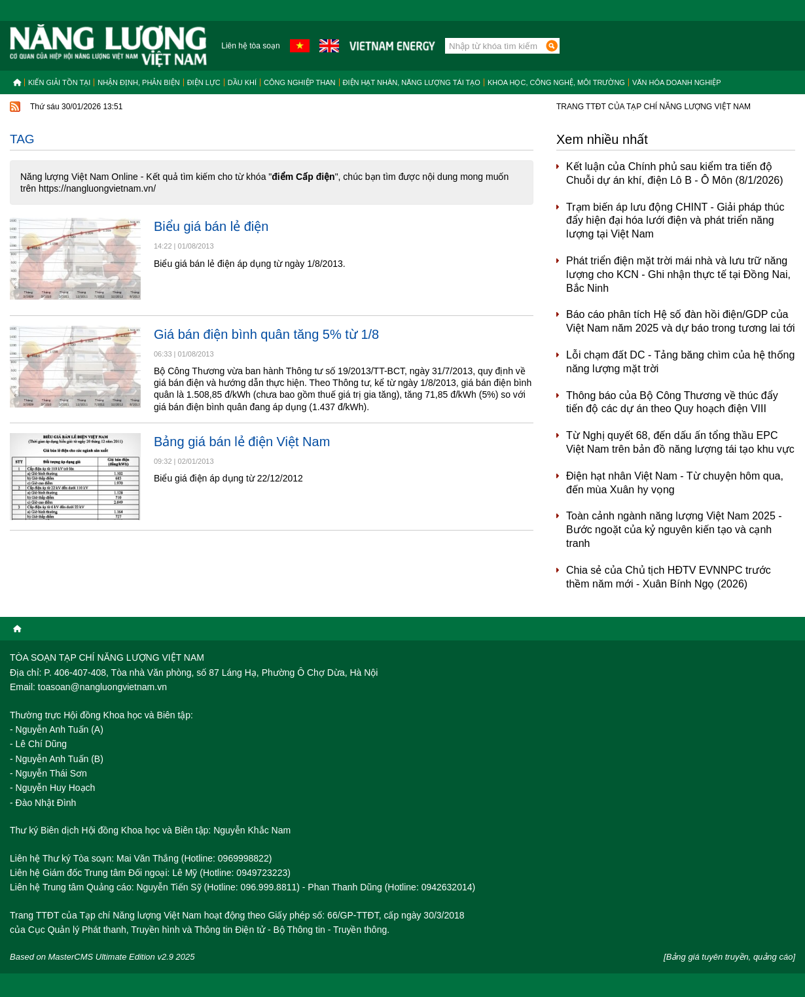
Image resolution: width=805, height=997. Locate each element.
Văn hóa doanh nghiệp (676, 82)
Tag (22, 139)
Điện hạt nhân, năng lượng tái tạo (411, 82)
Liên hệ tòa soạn (250, 45)
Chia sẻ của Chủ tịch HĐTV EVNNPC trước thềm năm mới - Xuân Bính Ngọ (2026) (668, 577)
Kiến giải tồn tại (59, 82)
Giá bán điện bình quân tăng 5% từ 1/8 (266, 334)
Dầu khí (242, 82)
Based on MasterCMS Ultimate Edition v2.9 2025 (102, 957)
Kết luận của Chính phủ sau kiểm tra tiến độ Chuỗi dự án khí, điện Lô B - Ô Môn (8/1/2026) (674, 173)
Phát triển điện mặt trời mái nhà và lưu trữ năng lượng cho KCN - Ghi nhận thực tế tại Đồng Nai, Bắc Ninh (678, 274)
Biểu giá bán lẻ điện (211, 226)
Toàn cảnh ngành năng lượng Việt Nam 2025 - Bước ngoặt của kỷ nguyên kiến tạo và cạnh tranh (674, 529)
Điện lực (204, 82)
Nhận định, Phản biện (138, 82)
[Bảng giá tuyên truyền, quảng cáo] (729, 957)
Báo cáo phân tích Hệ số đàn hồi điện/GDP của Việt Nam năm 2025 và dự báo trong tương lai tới (680, 321)
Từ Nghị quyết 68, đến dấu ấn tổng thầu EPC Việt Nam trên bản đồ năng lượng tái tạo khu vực (680, 442)
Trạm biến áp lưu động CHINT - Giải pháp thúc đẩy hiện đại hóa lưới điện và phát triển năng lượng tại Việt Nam (675, 220)
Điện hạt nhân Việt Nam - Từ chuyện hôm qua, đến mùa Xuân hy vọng (674, 482)
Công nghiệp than (300, 82)
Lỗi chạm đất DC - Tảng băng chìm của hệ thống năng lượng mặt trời (680, 361)
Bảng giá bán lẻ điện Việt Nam (242, 441)
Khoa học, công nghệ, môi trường (556, 82)
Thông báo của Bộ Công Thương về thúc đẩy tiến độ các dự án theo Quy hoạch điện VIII (672, 402)
